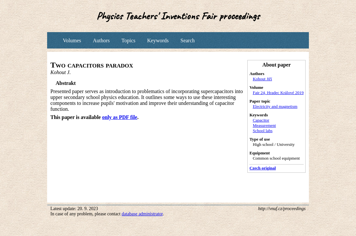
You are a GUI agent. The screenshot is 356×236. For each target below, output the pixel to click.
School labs (262, 130)
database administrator (142, 213)
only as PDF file (119, 117)
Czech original (262, 168)
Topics (128, 40)
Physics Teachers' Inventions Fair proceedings (178, 16)
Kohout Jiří (262, 78)
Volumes (72, 40)
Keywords (158, 40)
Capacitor (261, 120)
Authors (101, 40)
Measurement (264, 125)
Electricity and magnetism (275, 106)
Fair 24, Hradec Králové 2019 (278, 92)
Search (187, 40)
